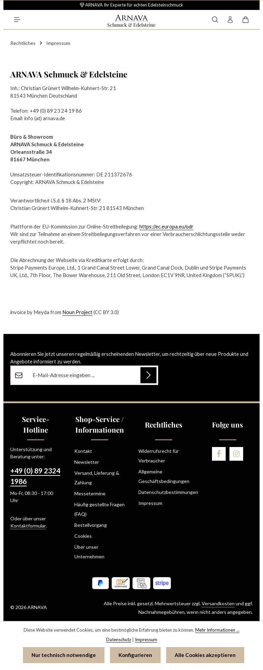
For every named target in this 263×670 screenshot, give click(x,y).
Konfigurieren (135, 655)
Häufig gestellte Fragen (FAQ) (99, 509)
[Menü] (17, 19)
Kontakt (83, 451)
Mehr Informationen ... (217, 630)
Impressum (150, 503)
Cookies (83, 536)
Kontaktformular (28, 526)
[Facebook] (219, 454)
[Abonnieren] (148, 375)
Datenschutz (118, 639)
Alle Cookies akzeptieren (205, 655)
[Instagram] (236, 454)
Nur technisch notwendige (64, 655)
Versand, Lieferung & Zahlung (96, 477)
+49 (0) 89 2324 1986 (35, 476)
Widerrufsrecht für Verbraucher (158, 455)
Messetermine (89, 493)
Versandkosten (218, 603)
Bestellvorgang (90, 525)
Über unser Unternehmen (89, 551)
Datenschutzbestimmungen (168, 492)
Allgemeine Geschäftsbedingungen (163, 476)
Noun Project (77, 312)
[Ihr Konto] (230, 19)
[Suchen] (215, 19)
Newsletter (86, 462)
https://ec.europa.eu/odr (166, 226)
